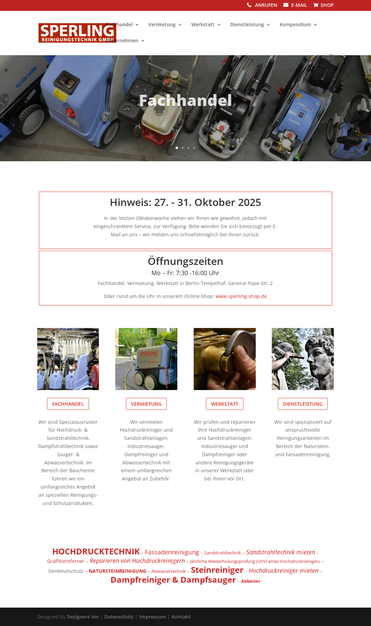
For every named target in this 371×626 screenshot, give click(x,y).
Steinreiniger (217, 569)
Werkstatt (202, 25)
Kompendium (295, 25)
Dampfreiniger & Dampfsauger (173, 579)
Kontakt (181, 616)
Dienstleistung (247, 25)
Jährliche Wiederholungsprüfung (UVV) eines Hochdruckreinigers (255, 561)
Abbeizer (251, 581)
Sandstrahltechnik (222, 553)
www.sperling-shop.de (241, 296)
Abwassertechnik (168, 571)
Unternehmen (122, 41)
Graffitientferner (66, 561)
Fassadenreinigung (172, 552)
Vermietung (162, 25)
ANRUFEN (266, 5)
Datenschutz (119, 616)
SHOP (327, 5)
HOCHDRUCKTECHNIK (96, 551)
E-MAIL (299, 5)
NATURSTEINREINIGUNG (117, 571)
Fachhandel (119, 25)
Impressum (152, 616)
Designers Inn (83, 616)
